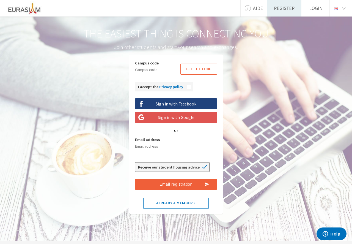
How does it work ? (54, 231)
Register (284, 8)
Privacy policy (171, 86)
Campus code (147, 63)
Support (305, 231)
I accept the (160, 86)
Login (316, 8)
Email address (147, 139)
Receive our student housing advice (169, 167)
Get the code (198, 69)
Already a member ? (176, 202)
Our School (26, 231)
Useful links (82, 231)
